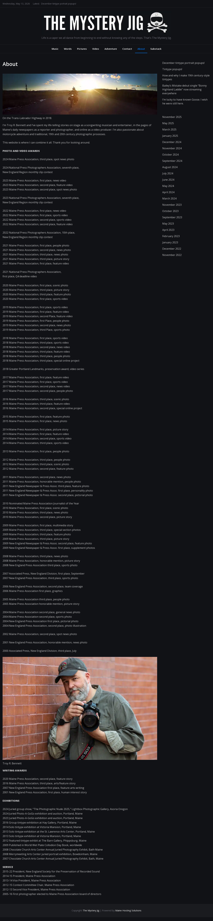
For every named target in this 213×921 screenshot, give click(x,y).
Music (55, 48)
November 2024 (172, 148)
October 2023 (170, 211)
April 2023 (168, 230)
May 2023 (168, 223)
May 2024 (168, 186)
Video (95, 48)
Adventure (110, 48)
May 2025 (168, 123)
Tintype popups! (172, 69)
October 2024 (170, 154)
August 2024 (169, 167)
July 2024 (167, 173)
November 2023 (172, 205)
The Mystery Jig (91, 910)
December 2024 (171, 142)
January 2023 (170, 242)
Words (68, 48)
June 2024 (168, 179)
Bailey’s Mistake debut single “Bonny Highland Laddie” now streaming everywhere (184, 89)
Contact (127, 48)
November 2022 (172, 255)
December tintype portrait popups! (58, 3)
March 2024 (169, 198)
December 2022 (171, 248)
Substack (155, 48)
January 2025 (170, 136)
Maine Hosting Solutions (128, 910)
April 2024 (168, 192)
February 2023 (171, 236)
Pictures (82, 48)
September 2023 (172, 217)
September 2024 (172, 161)
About (141, 48)
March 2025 (169, 129)
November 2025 (172, 117)
